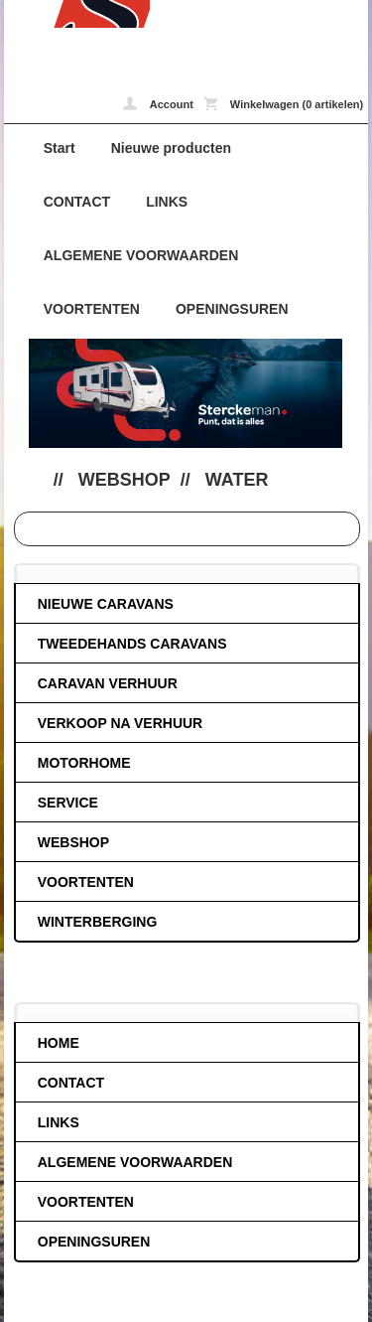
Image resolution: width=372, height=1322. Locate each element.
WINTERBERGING (98, 922)
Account (158, 103)
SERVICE (68, 802)
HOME (58, 1043)
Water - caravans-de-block (77, 14)
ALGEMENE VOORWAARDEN (141, 255)
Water (237, 480)
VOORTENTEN (92, 309)
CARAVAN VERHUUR (108, 683)
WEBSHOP (124, 480)
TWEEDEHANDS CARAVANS (132, 644)
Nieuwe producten (171, 148)
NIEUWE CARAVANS (106, 604)
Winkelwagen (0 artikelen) (283, 103)
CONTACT (77, 202)
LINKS (166, 202)
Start (59, 148)
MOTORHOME (84, 763)
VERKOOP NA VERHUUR (120, 723)
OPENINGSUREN (232, 309)
